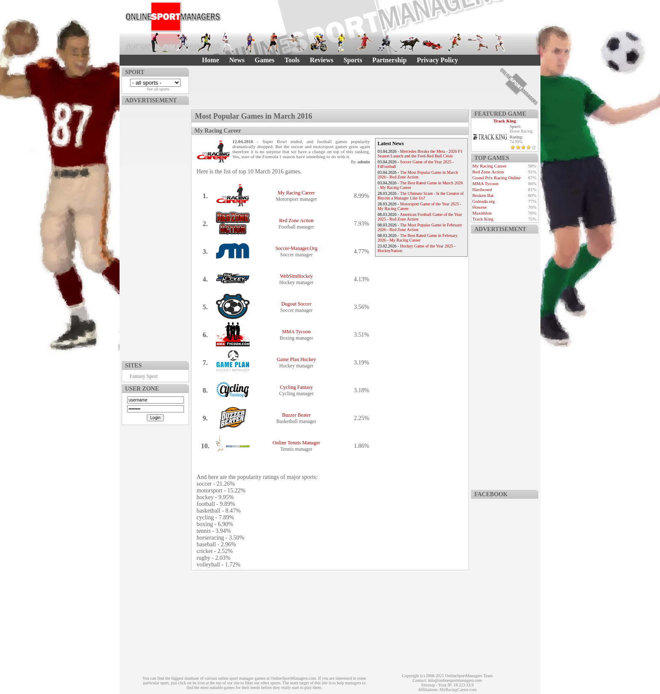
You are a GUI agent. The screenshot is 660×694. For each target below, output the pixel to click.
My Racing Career (296, 193)
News (237, 60)
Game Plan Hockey (296, 359)
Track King (504, 120)
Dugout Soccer (296, 304)
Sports (352, 60)
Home (210, 60)
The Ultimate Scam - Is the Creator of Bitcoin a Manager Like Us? (421, 195)
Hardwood (482, 189)
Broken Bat (482, 195)
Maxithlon (482, 212)
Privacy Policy (437, 60)
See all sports (158, 89)
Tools (292, 60)
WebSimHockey (296, 276)
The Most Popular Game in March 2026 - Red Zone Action (418, 174)
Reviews (321, 60)
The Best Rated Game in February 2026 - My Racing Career (418, 237)
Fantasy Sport (143, 376)
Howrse (479, 207)
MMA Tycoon (296, 332)
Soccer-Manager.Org (296, 248)
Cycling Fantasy (296, 387)
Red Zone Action (296, 220)
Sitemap (428, 685)
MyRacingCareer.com (457, 689)
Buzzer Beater (296, 415)
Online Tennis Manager (296, 443)
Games (264, 60)
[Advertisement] (155, 231)
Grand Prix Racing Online (496, 177)
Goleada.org (483, 201)
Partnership (389, 60)
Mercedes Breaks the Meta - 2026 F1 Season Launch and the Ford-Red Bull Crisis (420, 153)
